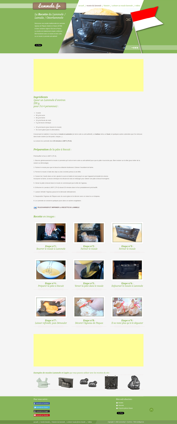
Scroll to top (151, 410)
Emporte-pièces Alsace (125, 408)
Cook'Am (129, 422)
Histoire (107, 6)
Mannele (121, 405)
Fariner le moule (89, 236)
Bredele (120, 403)
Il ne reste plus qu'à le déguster (127, 310)
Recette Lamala (45, 422)
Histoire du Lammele (58, 422)
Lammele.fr (122, 422)
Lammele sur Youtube (42, 415)
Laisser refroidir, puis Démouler (51, 310)
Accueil (81, 6)
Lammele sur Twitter (42, 407)
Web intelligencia (139, 422)
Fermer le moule (127, 236)
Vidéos (137, 6)
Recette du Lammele (49, 6)
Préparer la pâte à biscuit (51, 273)
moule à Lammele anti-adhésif (47, 36)
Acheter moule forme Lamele (76, 422)
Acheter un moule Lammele (122, 6)
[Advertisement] (88, 75)
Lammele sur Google (42, 411)
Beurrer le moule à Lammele (51, 236)
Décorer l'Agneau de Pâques (89, 310)
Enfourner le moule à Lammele (127, 273)
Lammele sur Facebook (42, 403)
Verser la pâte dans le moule (89, 273)
